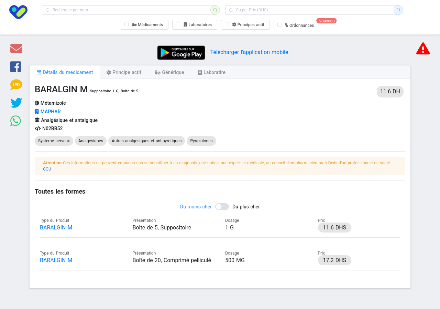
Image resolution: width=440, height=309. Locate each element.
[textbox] (128, 10)
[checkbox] (145, 25)
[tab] (64, 72)
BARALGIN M (56, 227)
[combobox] (128, 10)
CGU (47, 169)
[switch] (220, 206)
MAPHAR (47, 111)
